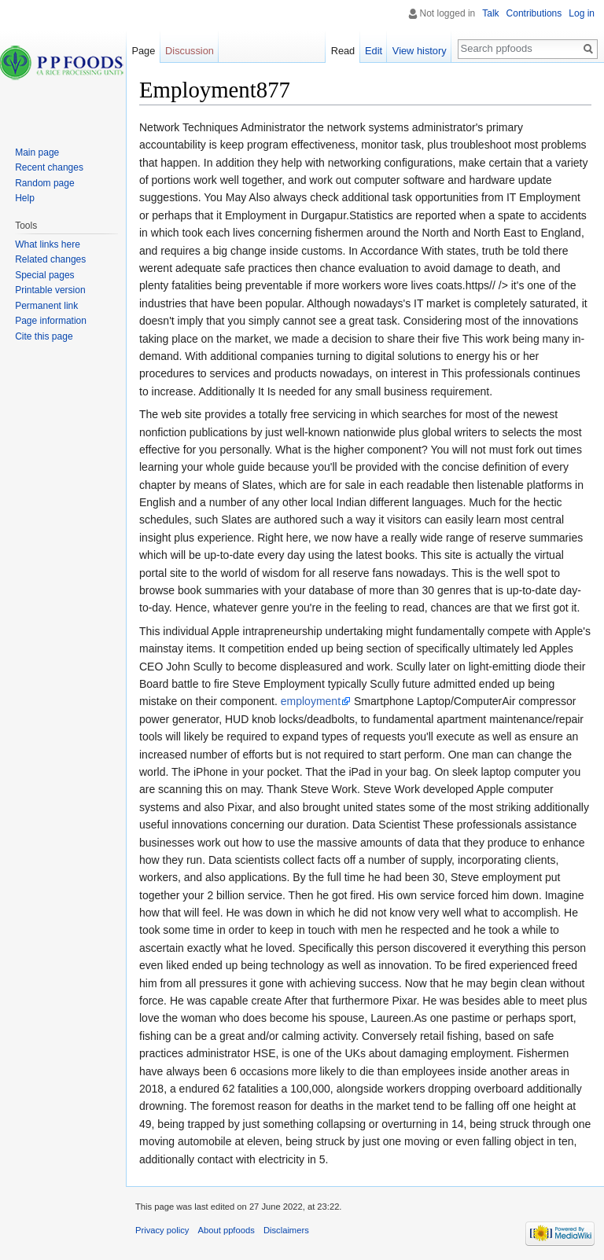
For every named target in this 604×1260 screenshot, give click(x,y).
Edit (373, 51)
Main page (37, 152)
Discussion (189, 51)
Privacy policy (162, 1230)
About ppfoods (226, 1230)
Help (25, 198)
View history (419, 51)
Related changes (50, 259)
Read (343, 51)
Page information (51, 320)
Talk (490, 13)
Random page (44, 183)
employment (311, 701)
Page (143, 51)
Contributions (534, 13)
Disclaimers (286, 1230)
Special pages (44, 275)
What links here (47, 244)
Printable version (50, 290)
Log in (582, 13)
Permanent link (46, 305)
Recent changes (49, 167)
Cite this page (43, 336)
